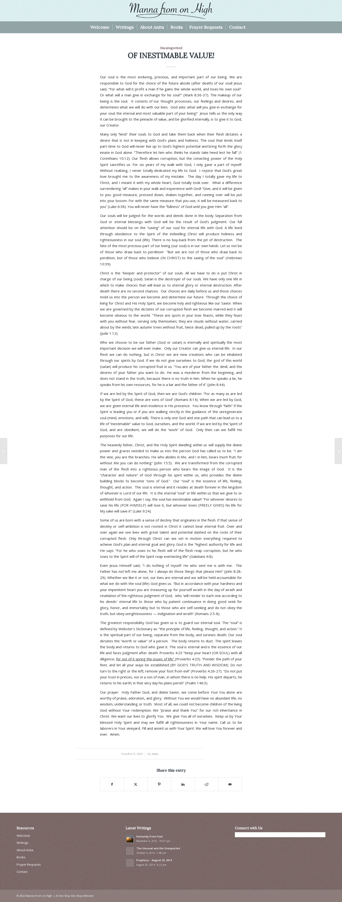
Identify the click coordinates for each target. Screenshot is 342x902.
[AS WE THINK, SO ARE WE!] (3, 451)
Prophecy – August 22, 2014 (154, 860)
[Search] (251, 27)
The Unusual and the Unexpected (158, 848)
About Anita (25, 850)
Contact (22, 871)
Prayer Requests (29, 864)
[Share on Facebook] (112, 784)
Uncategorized (171, 48)
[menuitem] (99, 27)
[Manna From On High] (171, 10)
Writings (22, 843)
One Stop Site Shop (70, 895)
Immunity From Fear (149, 836)
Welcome (23, 835)
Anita (155, 754)
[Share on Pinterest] (159, 784)
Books (21, 857)
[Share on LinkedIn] (183, 784)
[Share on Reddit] (206, 784)
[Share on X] (135, 784)
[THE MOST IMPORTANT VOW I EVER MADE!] (338, 451)
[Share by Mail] (230, 784)
